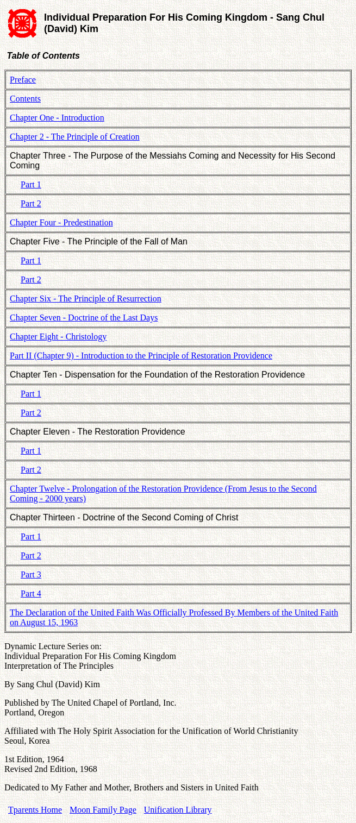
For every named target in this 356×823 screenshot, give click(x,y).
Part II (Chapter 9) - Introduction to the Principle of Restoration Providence (141, 355)
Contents (25, 98)
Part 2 (31, 203)
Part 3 (31, 574)
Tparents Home (35, 809)
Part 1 (31, 184)
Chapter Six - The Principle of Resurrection (85, 298)
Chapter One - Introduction (57, 117)
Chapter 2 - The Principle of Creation (75, 136)
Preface (23, 79)
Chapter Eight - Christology (58, 336)
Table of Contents (42, 55)
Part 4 (31, 593)
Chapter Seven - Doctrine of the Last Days (84, 317)
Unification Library (178, 809)
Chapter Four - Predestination (61, 222)
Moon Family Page (103, 809)
